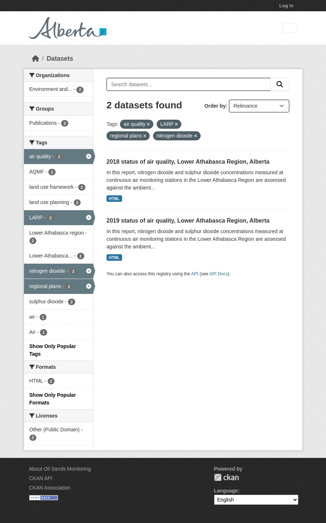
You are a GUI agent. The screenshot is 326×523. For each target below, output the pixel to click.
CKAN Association (50, 488)
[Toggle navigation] (289, 28)
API (194, 273)
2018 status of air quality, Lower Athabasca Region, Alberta (187, 162)
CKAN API (41, 478)
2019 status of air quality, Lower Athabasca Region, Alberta (187, 220)
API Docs (218, 273)
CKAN (226, 477)
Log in (286, 5)
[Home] (35, 58)
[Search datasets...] (188, 84)
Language (226, 491)
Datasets (60, 58)
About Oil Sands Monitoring (60, 469)
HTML (114, 198)
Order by (215, 106)
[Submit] (279, 84)
